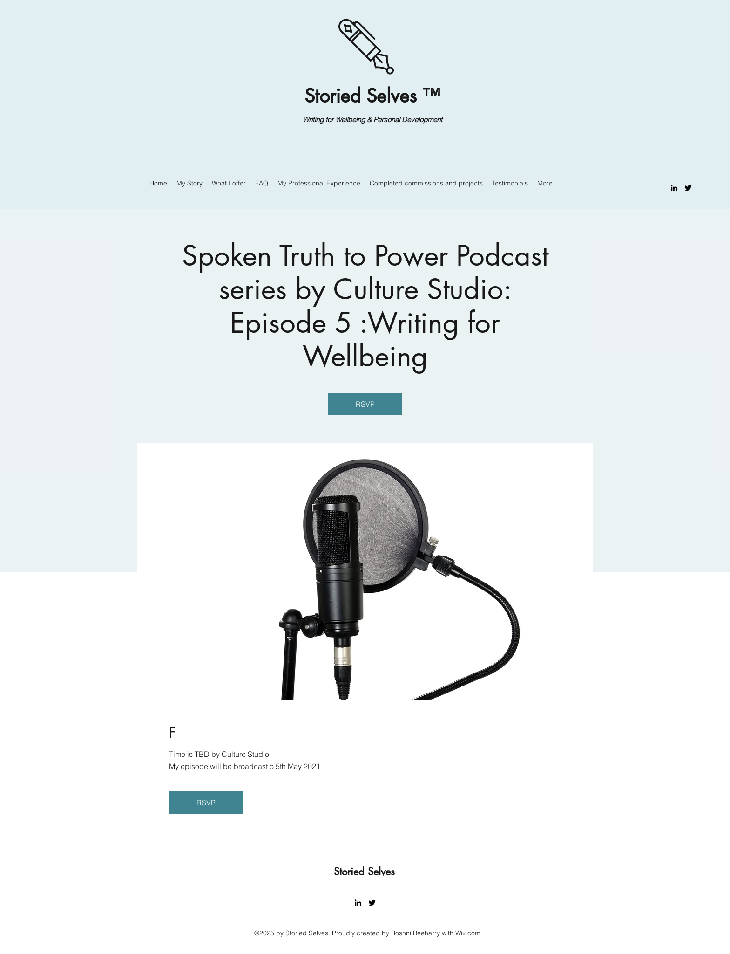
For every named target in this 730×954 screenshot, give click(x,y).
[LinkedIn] (674, 187)
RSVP (365, 404)
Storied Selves (366, 871)
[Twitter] (688, 187)
